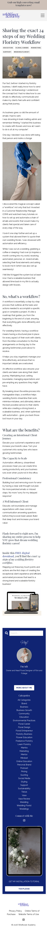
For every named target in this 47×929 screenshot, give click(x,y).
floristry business (24, 734)
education (8, 47)
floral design (24, 727)
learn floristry (24, 744)
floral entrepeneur (24, 730)
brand (24, 703)
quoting (24, 775)
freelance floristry (24, 741)
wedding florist (21, 52)
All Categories (24, 700)
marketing (36, 47)
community (24, 713)
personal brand (24, 765)
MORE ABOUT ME (24, 688)
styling (24, 782)
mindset (24, 758)
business (24, 707)
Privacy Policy (15, 911)
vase (24, 795)
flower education (24, 737)
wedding (24, 802)
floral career (22, 47)
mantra (24, 747)
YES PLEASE (24, 889)
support (7, 52)
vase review (24, 799)
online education (24, 761)
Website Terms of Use (28, 914)
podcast (24, 768)
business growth (24, 710)
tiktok (24, 792)
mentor (24, 754)
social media (24, 778)
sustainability (24, 788)
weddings (24, 809)
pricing (24, 771)
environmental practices (24, 720)
